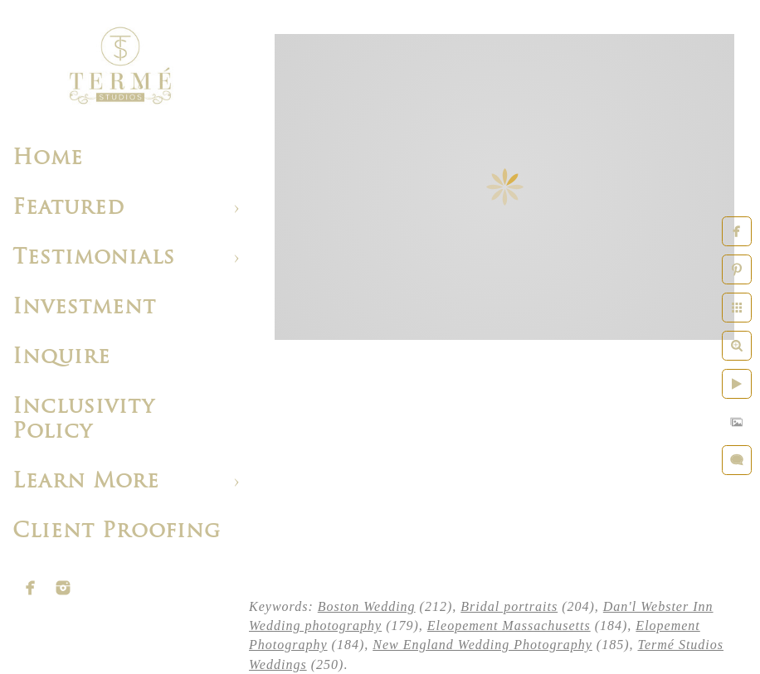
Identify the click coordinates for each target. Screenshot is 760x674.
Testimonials (93, 258)
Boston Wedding (367, 606)
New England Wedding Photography (482, 645)
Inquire (61, 357)
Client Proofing (116, 531)
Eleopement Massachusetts (509, 625)
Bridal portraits (509, 606)
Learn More (85, 482)
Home (47, 158)
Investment (84, 308)
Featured (68, 208)
